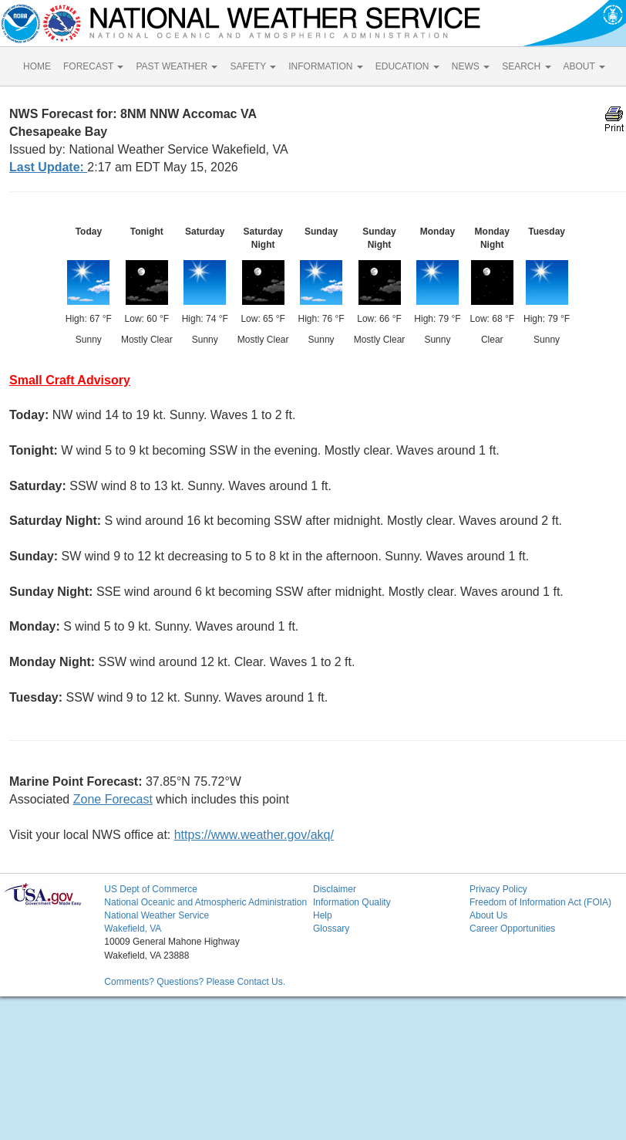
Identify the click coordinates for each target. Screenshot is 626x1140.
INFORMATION (325, 66)
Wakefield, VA (132, 928)
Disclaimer (334, 889)
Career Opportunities (512, 928)
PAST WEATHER (176, 66)
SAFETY (253, 66)
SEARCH (526, 66)
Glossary (331, 928)
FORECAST (93, 66)
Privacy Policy (498, 889)
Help (322, 915)
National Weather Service (156, 915)
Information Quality (352, 902)
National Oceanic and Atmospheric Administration (205, 902)
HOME (37, 66)
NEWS (471, 66)
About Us (488, 915)
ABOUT (584, 66)
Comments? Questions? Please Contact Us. (194, 981)
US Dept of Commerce (150, 889)
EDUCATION (407, 66)
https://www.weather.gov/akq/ (254, 834)
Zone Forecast (113, 799)
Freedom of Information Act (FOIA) (540, 902)
